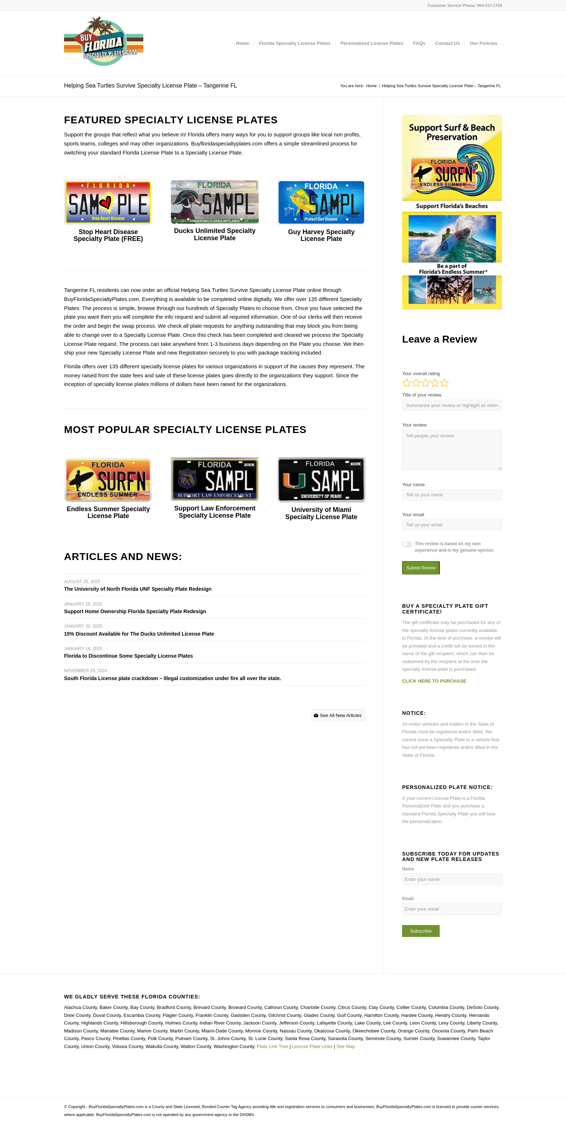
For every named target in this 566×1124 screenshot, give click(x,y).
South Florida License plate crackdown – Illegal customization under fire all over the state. (172, 678)
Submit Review (420, 568)
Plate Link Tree (272, 1046)
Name (408, 868)
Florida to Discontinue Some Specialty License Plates (128, 656)
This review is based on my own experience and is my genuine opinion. (454, 547)
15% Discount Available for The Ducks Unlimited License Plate (139, 634)
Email (408, 898)
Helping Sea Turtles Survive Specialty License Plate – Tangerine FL (150, 85)
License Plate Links (312, 1046)
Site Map (346, 1046)
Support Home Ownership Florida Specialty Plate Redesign (135, 611)
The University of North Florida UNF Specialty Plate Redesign (138, 589)
